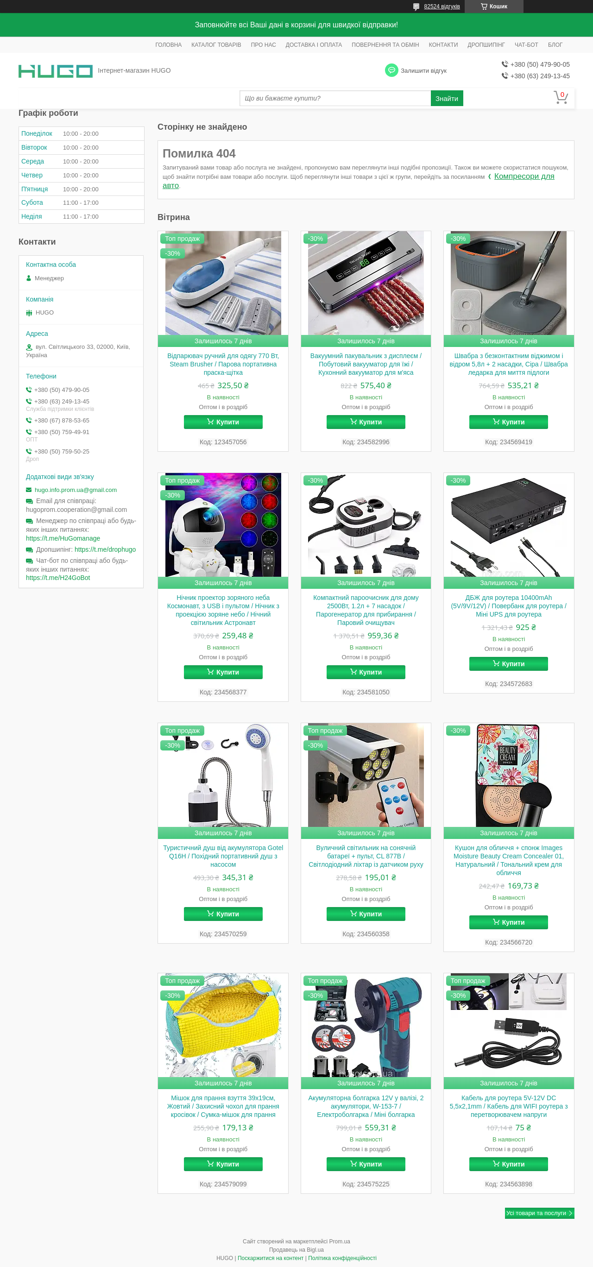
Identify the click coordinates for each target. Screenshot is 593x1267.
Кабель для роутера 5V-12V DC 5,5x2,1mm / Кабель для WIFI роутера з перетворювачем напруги (509, 1106)
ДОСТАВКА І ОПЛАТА (314, 45)
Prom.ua (339, 1241)
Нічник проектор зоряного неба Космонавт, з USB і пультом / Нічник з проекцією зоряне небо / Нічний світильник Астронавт (223, 610)
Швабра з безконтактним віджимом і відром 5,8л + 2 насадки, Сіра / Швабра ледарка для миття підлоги (509, 364)
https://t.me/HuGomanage (63, 538)
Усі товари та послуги (536, 1213)
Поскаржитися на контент (270, 1258)
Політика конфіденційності (342, 1258)
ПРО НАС (263, 45)
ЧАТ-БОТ (526, 45)
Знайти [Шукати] (446, 98)
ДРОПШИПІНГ (486, 45)
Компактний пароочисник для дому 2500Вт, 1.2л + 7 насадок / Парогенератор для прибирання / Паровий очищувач (366, 610)
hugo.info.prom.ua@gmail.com (76, 489)
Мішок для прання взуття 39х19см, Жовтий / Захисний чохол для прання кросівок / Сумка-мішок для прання (223, 1106)
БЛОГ (555, 45)
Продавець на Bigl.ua (296, 1250)
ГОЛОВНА (168, 45)
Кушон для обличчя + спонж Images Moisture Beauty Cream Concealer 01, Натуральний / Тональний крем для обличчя (509, 860)
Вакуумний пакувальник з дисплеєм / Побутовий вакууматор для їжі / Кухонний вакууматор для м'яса (366, 364)
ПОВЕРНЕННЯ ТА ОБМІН (385, 45)
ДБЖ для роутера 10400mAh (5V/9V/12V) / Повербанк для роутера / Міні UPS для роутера (508, 606)
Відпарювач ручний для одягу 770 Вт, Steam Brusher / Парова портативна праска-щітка (223, 364)
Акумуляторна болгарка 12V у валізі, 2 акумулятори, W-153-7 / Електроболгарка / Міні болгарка (365, 1106)
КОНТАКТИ (443, 45)
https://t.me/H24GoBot (58, 577)
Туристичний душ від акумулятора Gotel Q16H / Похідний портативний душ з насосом (223, 856)
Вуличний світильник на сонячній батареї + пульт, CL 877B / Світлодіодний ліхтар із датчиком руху (366, 856)
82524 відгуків (442, 6)
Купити (227, 422)
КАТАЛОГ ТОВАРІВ (216, 45)
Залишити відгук (424, 70)
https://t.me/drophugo (105, 549)
